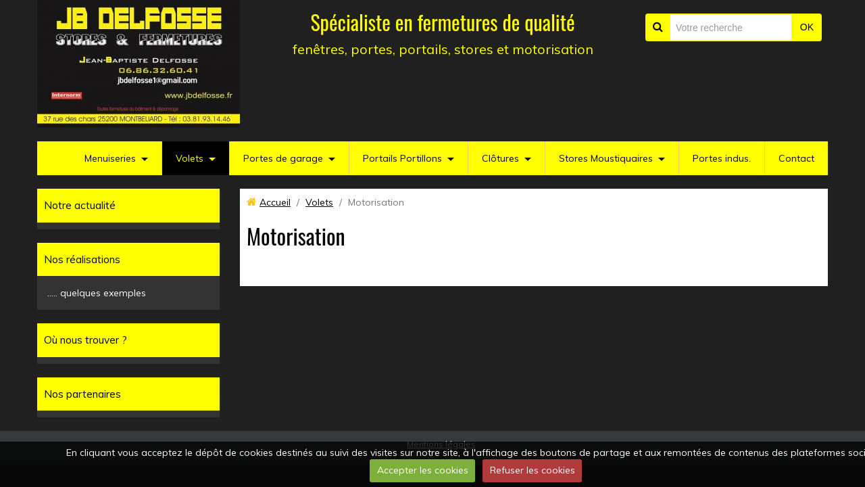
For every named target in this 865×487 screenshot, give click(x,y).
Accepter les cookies (422, 470)
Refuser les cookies (532, 470)
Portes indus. (722, 158)
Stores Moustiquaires (606, 158)
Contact (796, 158)
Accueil (275, 202)
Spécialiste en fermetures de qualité (442, 22)
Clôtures (500, 158)
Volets (189, 158)
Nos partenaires (82, 394)
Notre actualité (80, 205)
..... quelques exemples (96, 293)
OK (807, 27)
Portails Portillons (402, 158)
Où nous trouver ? (85, 339)
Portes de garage (283, 158)
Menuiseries (110, 158)
